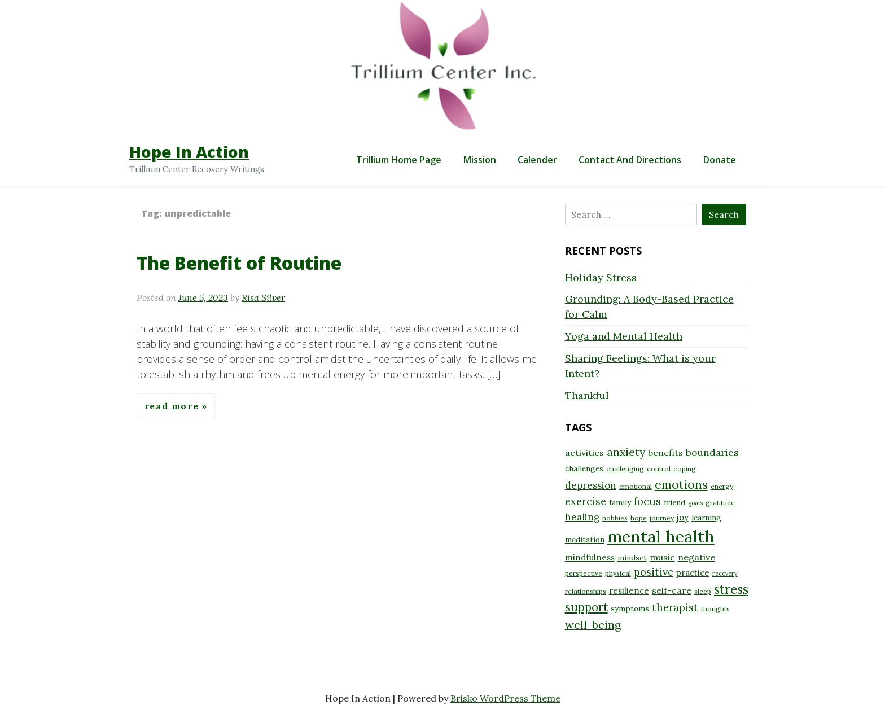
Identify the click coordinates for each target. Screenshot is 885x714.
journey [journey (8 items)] (662, 518)
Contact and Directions (630, 160)
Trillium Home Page (398, 160)
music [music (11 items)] (662, 557)
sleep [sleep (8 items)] (702, 591)
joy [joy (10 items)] (683, 517)
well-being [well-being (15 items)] (593, 624)
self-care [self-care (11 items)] (671, 590)
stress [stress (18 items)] (731, 589)
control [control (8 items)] (659, 469)
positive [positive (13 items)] (653, 572)
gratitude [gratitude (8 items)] (720, 502)
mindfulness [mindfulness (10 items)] (590, 557)
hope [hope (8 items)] (638, 518)
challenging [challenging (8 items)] (625, 469)
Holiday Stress (601, 277)
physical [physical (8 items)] (618, 573)
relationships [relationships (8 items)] (585, 591)
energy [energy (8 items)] (722, 486)
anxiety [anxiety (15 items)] (626, 452)
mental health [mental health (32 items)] (661, 536)
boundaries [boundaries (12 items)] (712, 452)
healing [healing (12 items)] (582, 517)
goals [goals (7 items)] (695, 503)
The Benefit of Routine (239, 263)
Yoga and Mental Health (623, 336)
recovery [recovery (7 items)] (725, 573)
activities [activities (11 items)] (584, 452)
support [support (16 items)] (586, 607)
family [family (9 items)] (620, 502)
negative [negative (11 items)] (696, 557)
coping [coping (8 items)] (684, 469)
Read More (173, 405)
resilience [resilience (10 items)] (629, 590)
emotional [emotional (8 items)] (635, 486)
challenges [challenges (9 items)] (584, 468)
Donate (719, 160)
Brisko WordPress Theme (505, 698)
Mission (479, 160)
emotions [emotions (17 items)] (681, 484)
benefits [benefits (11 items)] (665, 452)
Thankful (587, 395)
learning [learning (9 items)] (706, 517)
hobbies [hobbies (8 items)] (615, 518)
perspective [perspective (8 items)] (583, 573)
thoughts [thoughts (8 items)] (715, 609)
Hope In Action (189, 152)
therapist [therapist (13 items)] (675, 607)
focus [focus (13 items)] (647, 501)
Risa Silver (263, 297)
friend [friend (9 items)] (674, 502)
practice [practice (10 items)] (692, 572)
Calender (537, 160)
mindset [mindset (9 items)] (632, 558)
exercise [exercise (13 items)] (585, 501)
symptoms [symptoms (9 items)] (630, 608)
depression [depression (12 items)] (590, 485)
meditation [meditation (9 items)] (584, 540)
